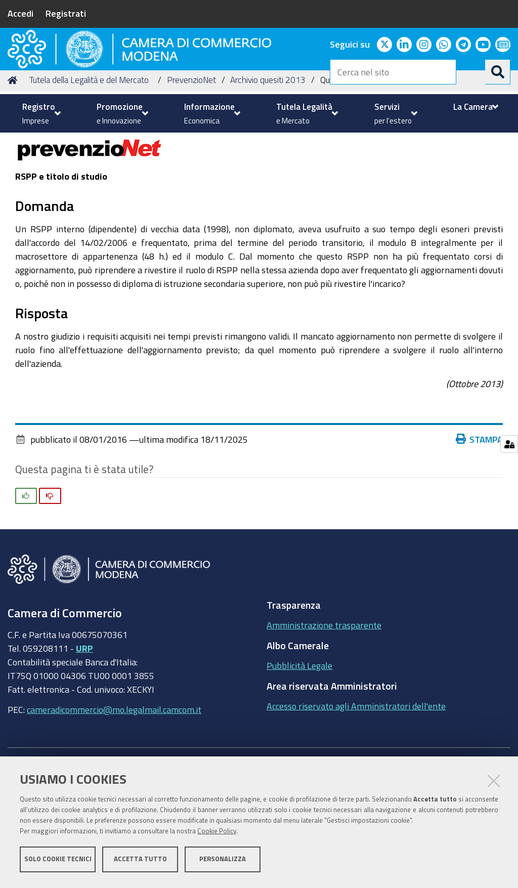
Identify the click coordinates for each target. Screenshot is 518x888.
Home (14, 157)
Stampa (481, 516)
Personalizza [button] (222, 861)
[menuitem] (40, 113)
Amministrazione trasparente (324, 702)
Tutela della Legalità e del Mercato (89, 157)
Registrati (66, 13)
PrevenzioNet (191, 157)
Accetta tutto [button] (140, 861)
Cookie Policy (216, 833)
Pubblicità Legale (299, 742)
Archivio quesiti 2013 (268, 157)
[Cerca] (497, 71)
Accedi (20, 13)
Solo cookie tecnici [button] (58, 861)
